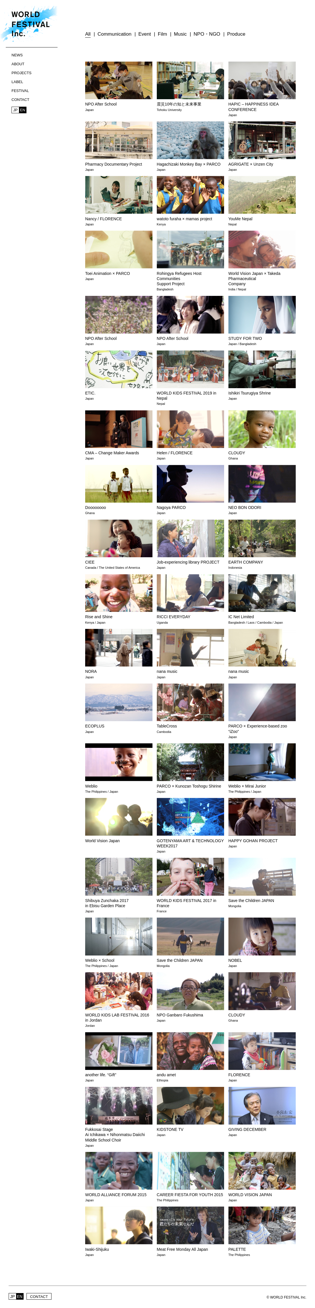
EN (22, 110)
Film (162, 34)
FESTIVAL (20, 91)
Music (180, 34)
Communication (114, 34)
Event (144, 34)
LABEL (17, 82)
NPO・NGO (207, 34)
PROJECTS (21, 73)
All (88, 34)
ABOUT (18, 64)
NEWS (17, 55)
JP (15, 110)
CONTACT (20, 99)
